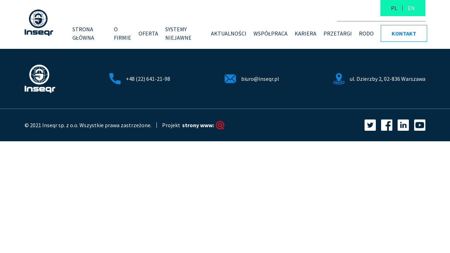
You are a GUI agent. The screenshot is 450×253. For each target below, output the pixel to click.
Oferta (148, 33)
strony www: (203, 125)
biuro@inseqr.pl (260, 78)
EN (411, 8)
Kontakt (404, 33)
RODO (366, 33)
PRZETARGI (337, 33)
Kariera (305, 33)
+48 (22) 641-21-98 (148, 78)
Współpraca (270, 33)
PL (394, 8)
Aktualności (228, 33)
